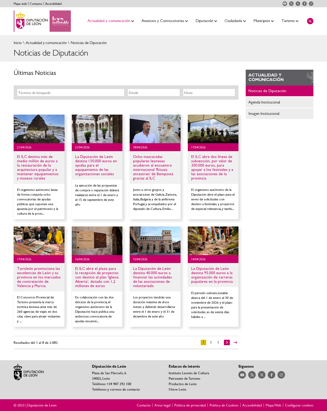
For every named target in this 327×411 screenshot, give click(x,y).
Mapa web (20, 3)
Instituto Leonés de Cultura (189, 372)
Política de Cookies (224, 405)
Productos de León (183, 383)
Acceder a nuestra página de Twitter (298, 3)
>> (235, 342)
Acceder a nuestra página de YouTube (284, 3)
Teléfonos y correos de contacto (116, 389)
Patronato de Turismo (184, 378)
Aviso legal (162, 405)
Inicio (18, 43)
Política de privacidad (190, 405)
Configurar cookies (299, 405)
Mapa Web (273, 405)
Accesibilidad (53, 3)
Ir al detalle (39, 129)
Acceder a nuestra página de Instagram (311, 3)
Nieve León (177, 389)
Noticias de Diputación (88, 43)
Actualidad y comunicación (46, 43)
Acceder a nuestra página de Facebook (304, 3)
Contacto (36, 3)
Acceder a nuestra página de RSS (291, 3)
